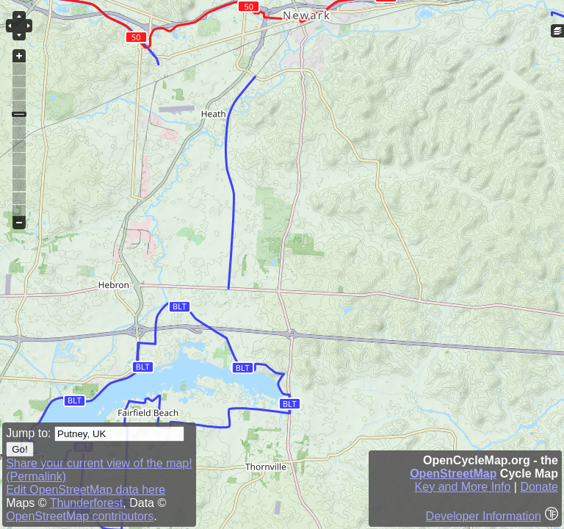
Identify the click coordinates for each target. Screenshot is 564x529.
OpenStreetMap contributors (79, 516)
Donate (539, 487)
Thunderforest (86, 503)
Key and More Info (463, 487)
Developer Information (483, 516)
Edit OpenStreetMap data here (85, 489)
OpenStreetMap (453, 473)
